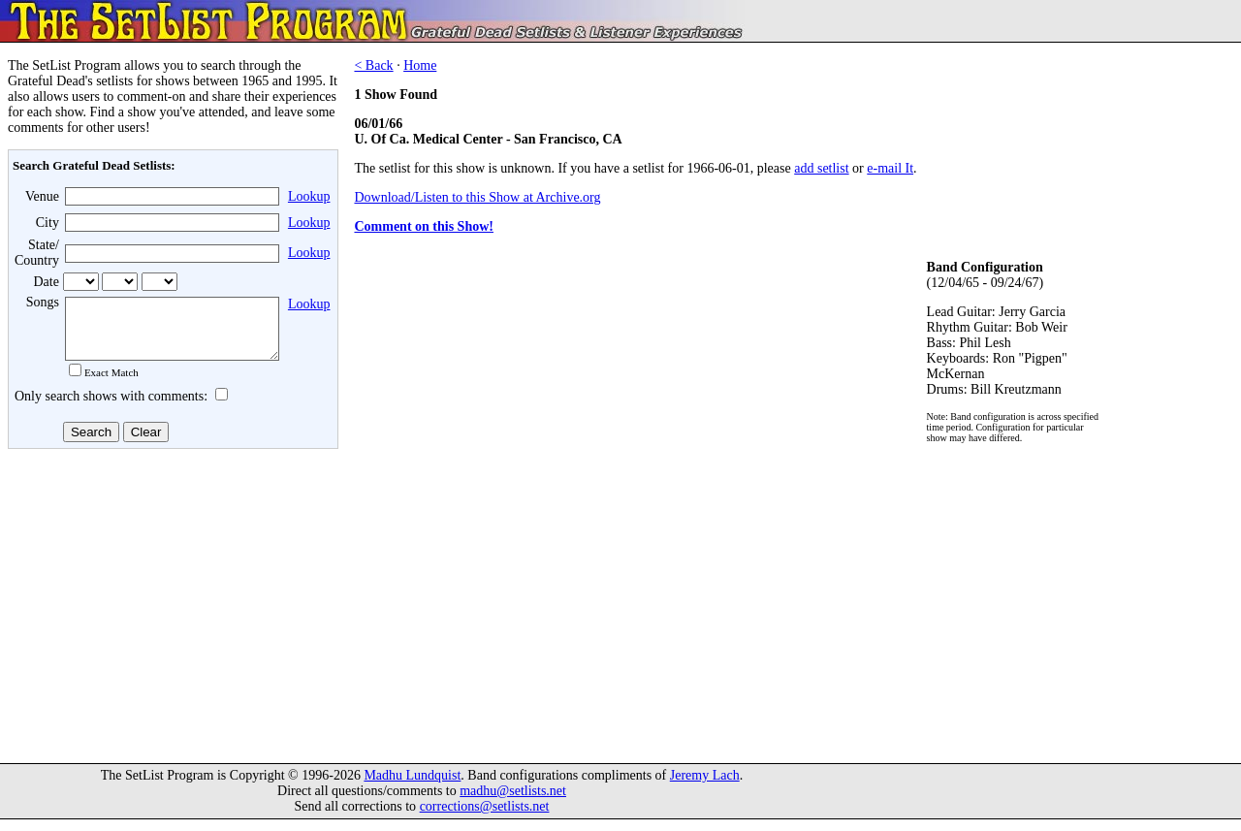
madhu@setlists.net (513, 802)
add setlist (821, 168)
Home (419, 65)
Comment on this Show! (423, 226)
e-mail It (890, 168)
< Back (373, 65)
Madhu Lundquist (412, 787)
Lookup (309, 196)
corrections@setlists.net (485, 818)
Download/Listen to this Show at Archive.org (477, 197)
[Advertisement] (171, 610)
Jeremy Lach (705, 787)
